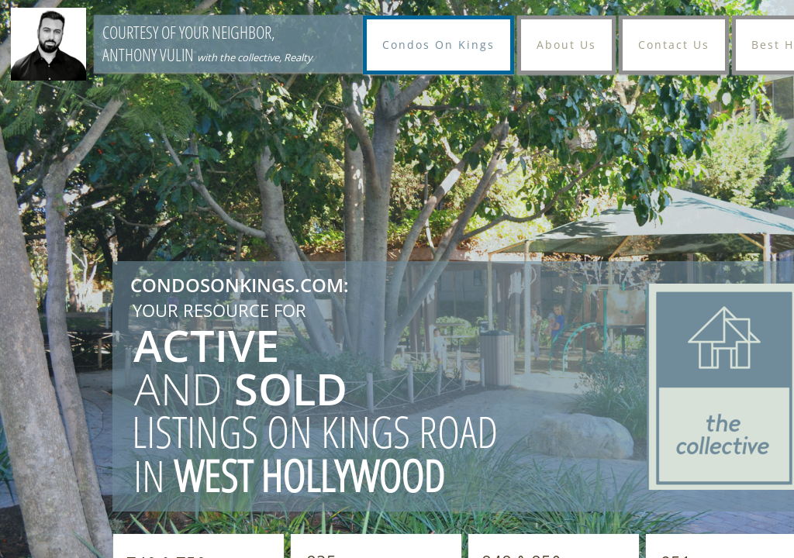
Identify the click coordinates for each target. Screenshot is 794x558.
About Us (566, 44)
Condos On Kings (438, 44)
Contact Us (673, 44)
